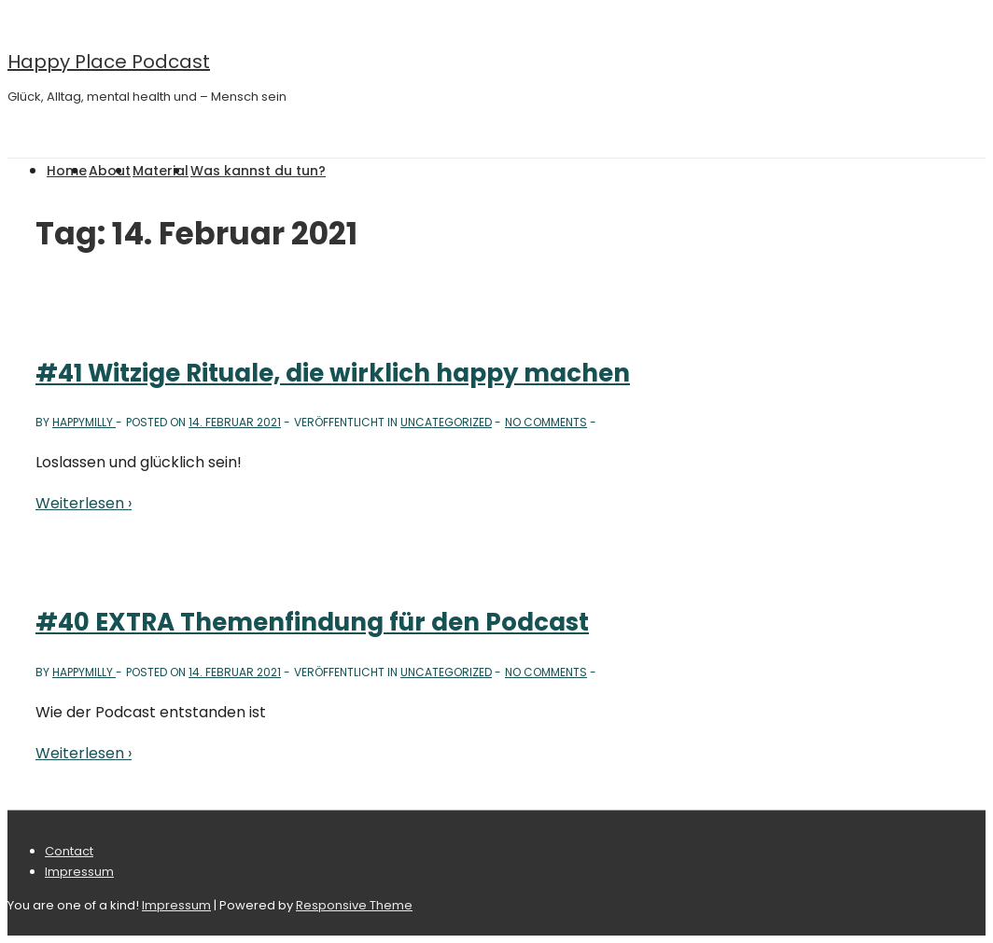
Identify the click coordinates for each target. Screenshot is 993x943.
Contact (69, 851)
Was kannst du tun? (258, 170)
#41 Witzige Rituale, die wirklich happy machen (332, 373)
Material (161, 170)
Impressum (79, 872)
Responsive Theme (354, 905)
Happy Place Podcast (108, 62)
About (110, 170)
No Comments (546, 422)
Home (67, 170)
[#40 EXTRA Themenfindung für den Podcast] (235, 672)
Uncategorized (446, 422)
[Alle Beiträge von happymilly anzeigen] (84, 422)
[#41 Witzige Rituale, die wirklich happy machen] (235, 422)
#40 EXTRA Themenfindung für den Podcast (312, 622)
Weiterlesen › (83, 503)
